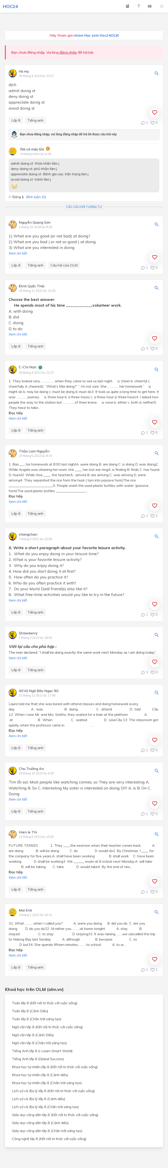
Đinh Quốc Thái (31, 286)
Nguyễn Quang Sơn (35, 223)
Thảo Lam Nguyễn (34, 451)
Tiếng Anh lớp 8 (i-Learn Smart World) (42, 1051)
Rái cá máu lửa (32, 149)
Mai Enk (25, 910)
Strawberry (28, 633)
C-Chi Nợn (27, 367)
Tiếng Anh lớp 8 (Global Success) (38, 1059)
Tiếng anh (35, 120)
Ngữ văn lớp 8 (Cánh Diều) (33, 1035)
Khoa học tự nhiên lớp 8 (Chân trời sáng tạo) (47, 1083)
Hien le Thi (28, 832)
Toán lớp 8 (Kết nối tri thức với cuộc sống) (44, 1003)
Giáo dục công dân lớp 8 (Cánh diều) (40, 1123)
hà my (24, 71)
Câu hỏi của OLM (64, 265)
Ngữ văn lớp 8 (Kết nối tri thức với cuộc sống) (47, 1027)
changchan (28, 535)
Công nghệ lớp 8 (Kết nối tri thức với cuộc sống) (49, 1138)
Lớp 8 (15, 120)
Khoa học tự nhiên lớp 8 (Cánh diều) (40, 1075)
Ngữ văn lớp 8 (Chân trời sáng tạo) (39, 1043)
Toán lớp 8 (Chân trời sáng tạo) (36, 1019)
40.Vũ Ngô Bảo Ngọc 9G (39, 691)
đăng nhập (68, 52)
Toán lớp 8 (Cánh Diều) (30, 1011)
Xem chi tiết (18, 253)
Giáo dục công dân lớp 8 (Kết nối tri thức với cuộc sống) (55, 1115)
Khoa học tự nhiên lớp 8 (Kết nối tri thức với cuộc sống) (55, 1067)
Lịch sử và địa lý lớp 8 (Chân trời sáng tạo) (45, 1107)
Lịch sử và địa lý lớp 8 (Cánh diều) (38, 1099)
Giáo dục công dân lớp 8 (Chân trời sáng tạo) (47, 1131)
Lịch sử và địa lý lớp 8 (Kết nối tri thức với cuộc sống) (53, 1091)
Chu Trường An (31, 769)
